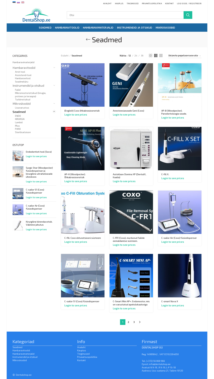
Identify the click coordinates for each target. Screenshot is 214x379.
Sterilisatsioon (23, 132)
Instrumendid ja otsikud (28, 85)
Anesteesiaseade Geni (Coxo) (128, 110)
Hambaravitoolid (24, 67)
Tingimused (83, 353)
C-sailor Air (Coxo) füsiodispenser (179, 237)
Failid (18, 89)
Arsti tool (20, 71)
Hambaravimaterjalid (23, 62)
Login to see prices (75, 114)
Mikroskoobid (22, 103)
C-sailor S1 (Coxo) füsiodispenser (81, 301)
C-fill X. (165, 174)
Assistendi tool (23, 75)
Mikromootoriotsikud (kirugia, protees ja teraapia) (30, 94)
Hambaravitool (23, 78)
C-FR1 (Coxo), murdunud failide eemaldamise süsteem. (129, 239)
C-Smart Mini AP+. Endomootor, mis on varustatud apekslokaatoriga (131, 303)
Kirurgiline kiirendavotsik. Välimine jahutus (39, 223)
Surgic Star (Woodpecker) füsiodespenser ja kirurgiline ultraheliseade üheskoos (39, 172)
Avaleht (81, 347)
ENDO (18, 115)
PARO (18, 128)
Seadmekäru (21, 81)
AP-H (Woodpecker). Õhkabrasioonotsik (75, 176)
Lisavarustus (22, 107)
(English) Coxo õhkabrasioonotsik (82, 110)
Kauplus (81, 350)
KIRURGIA (20, 119)
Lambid (19, 122)
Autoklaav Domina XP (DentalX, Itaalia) (129, 176)
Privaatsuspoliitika (87, 356)
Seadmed (19, 112)
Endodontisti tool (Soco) (39, 151)
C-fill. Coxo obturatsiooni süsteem (82, 237)
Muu (17, 125)
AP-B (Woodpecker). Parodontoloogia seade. (174, 112)
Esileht (65, 55)
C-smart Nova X (169, 301)
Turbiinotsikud (22, 99)
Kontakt (81, 360)
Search (188, 15)
